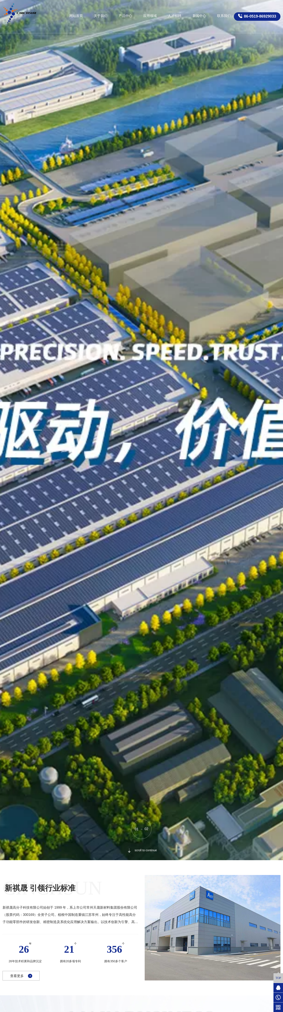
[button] (35, 430)
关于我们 (100, 16)
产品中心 (125, 16)
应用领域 (150, 16)
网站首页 (76, 16)
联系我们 (224, 16)
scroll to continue (141, 850)
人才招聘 (174, 16)
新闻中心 (199, 16)
